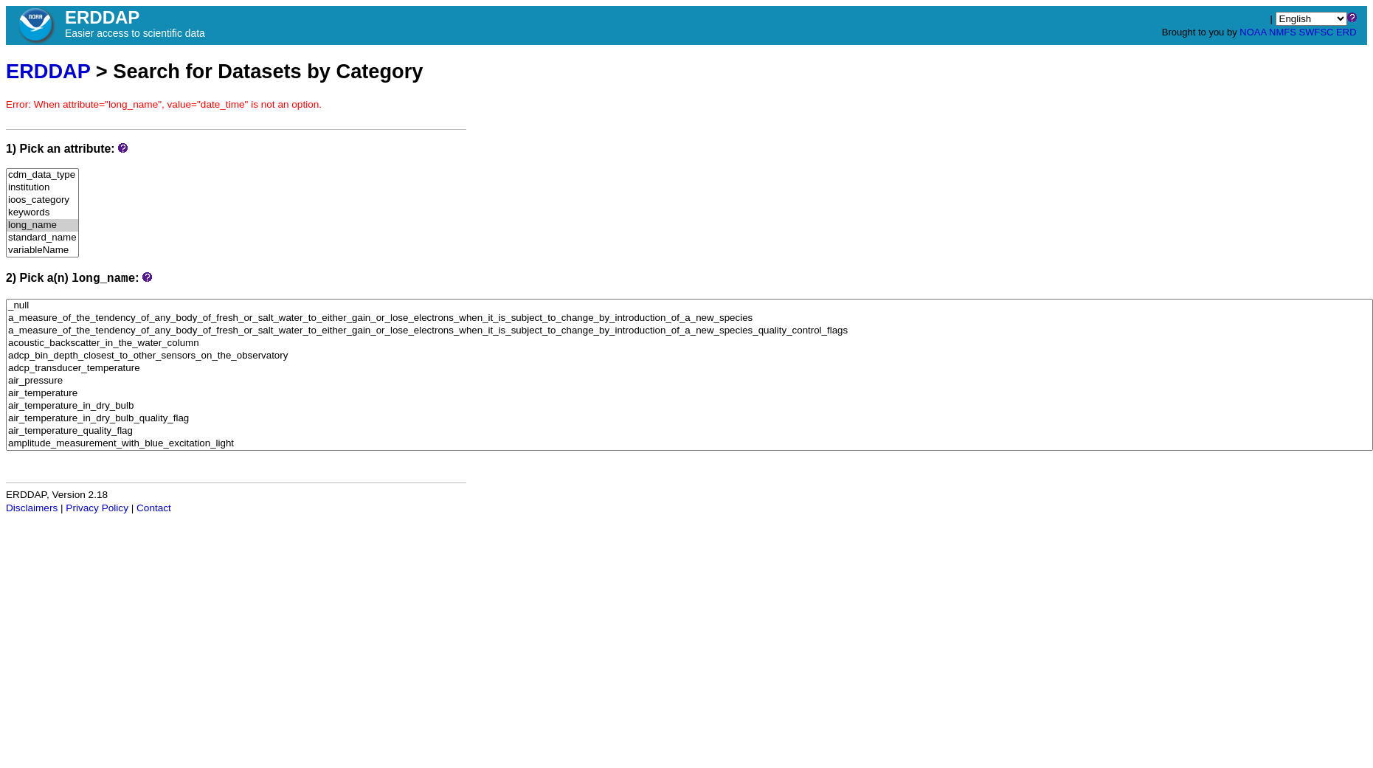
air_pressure (689, 381)
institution (42, 187)
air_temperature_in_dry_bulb (689, 406)
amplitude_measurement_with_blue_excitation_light (689, 443)
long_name (42, 225)
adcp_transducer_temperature (689, 368)
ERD (1346, 32)
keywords (42, 213)
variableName (42, 250)
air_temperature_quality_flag (689, 431)
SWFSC (1316, 32)
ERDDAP (48, 71)
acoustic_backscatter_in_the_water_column (689, 343)
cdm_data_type (42, 175)
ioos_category (42, 200)
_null (689, 306)
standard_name (42, 238)
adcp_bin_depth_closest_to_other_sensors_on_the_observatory (689, 356)
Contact (153, 507)
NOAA (1252, 32)
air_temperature (689, 393)
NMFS (1282, 32)
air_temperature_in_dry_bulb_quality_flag (689, 418)
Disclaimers (32, 507)
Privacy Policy (97, 507)
